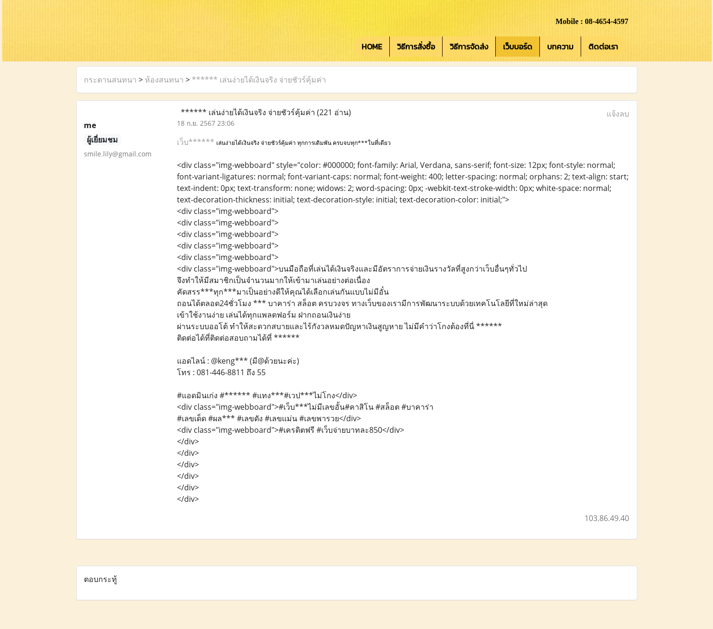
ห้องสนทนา (164, 79)
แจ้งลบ (618, 113)
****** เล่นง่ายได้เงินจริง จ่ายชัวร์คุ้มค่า (259, 79)
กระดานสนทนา (110, 79)
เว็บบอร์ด (517, 46)
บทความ (560, 46)
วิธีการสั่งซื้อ (416, 46)
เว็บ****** (196, 142)
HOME (372, 46)
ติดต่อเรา (603, 46)
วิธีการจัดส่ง (469, 46)
